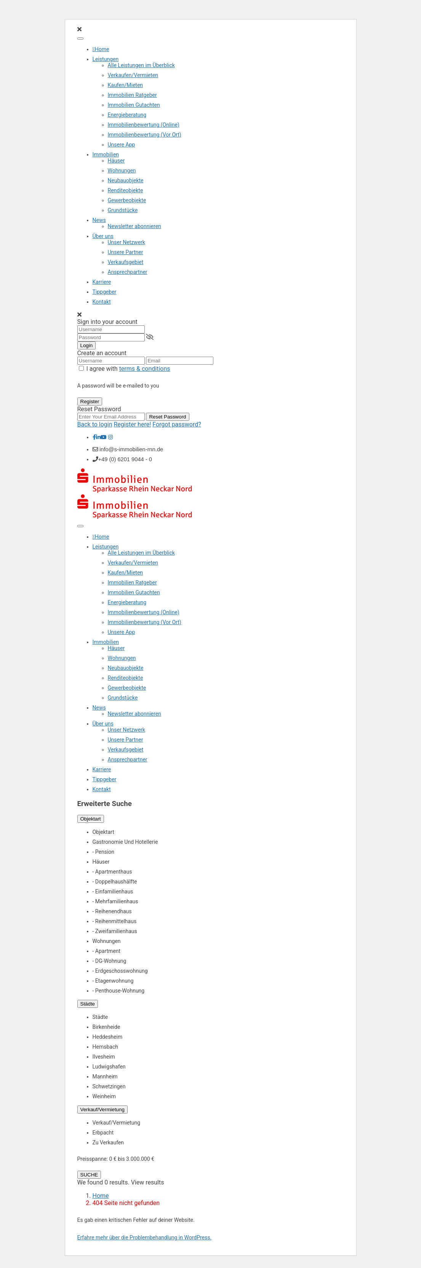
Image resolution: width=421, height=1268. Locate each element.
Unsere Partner (125, 252)
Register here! (132, 424)
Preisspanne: (92, 1159)
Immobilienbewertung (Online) (143, 125)
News (99, 220)
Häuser (116, 161)
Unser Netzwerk (126, 242)
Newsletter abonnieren (134, 226)
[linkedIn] (98, 437)
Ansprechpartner (127, 272)
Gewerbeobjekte (127, 200)
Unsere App (121, 145)
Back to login (94, 424)
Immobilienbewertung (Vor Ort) (144, 135)
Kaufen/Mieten (125, 85)
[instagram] (110, 437)
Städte (87, 1004)
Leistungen (106, 59)
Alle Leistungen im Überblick (141, 65)
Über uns (103, 236)
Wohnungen (122, 170)
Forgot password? (176, 424)
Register (89, 401)
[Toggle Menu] (80, 38)
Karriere (102, 282)
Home (102, 49)
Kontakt (102, 302)
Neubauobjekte (126, 180)
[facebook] (94, 437)
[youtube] (104, 437)
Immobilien (106, 154)
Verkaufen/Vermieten (133, 75)
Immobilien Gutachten (134, 105)
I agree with (128, 368)
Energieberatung (127, 115)
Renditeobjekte (125, 190)
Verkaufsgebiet (126, 262)
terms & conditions (144, 368)
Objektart (90, 819)
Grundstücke (123, 210)
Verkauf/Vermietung (102, 1109)
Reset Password (167, 417)
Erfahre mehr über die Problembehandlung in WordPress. (144, 1237)
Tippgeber (105, 292)
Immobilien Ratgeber (132, 95)
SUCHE (89, 1175)
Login (86, 345)
